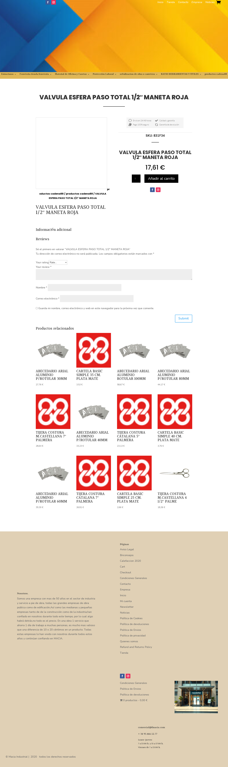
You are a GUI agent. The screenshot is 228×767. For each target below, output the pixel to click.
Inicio (160, 2)
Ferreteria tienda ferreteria (34, 74)
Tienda (171, 2)
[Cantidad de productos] (136, 179)
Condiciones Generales (133, 578)
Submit (183, 318)
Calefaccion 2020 (130, 561)
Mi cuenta (126, 601)
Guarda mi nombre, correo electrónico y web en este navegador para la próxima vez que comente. (96, 308)
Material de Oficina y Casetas (71, 74)
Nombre (41, 287)
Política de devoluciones (134, 624)
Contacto (183, 2)
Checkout (125, 572)
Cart (122, 566)
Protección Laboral (103, 74)
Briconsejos (127, 555)
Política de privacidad (133, 635)
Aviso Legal (127, 549)
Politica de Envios (130, 630)
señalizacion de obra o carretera (137, 74)
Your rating (42, 262)
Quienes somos (129, 641)
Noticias (210, 2)
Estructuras (7, 74)
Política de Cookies (131, 618)
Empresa (196, 2)
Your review (43, 267)
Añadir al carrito (161, 178)
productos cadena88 (216, 74)
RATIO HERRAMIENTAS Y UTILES (180, 74)
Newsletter (127, 607)
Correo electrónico (47, 298)
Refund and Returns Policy (136, 647)
